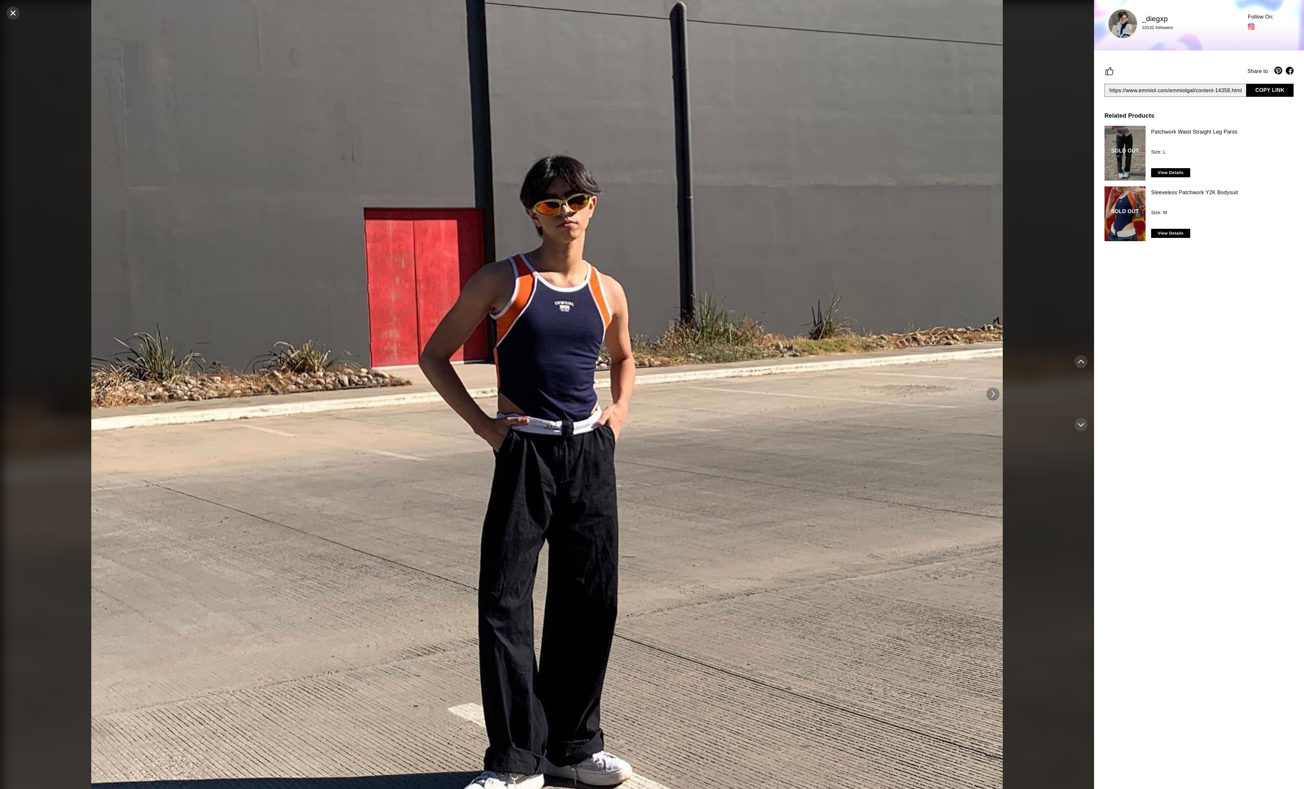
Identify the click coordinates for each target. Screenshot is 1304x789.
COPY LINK (1270, 90)
